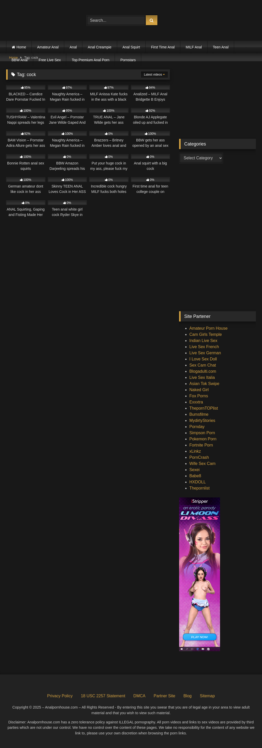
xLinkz (195, 451)
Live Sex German (205, 353)
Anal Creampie (100, 47)
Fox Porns (198, 396)
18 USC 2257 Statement (103, 696)
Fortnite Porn (201, 445)
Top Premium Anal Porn (90, 60)
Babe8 (195, 476)
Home (21, 47)
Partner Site (164, 696)
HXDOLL (197, 482)
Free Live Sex (50, 60)
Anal (73, 47)
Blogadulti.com (202, 371)
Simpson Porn (202, 433)
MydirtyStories (202, 420)
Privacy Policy (60, 696)
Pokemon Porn (202, 439)
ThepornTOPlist (203, 408)
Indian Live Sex (203, 340)
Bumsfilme (199, 414)
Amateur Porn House (208, 328)
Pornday (197, 426)
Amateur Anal (48, 47)
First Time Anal (163, 47)
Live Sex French (204, 347)
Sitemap (207, 696)
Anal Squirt (131, 47)
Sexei (194, 470)
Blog (187, 696)
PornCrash (199, 457)
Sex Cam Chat (202, 365)
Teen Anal (221, 47)
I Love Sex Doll (203, 359)
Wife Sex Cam (202, 463)
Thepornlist (199, 488)
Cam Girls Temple (205, 334)
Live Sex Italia (202, 377)
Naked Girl (199, 390)
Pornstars (128, 60)
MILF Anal (194, 47)
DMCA (139, 696)
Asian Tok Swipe (204, 383)
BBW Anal (20, 60)
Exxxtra (196, 402)
